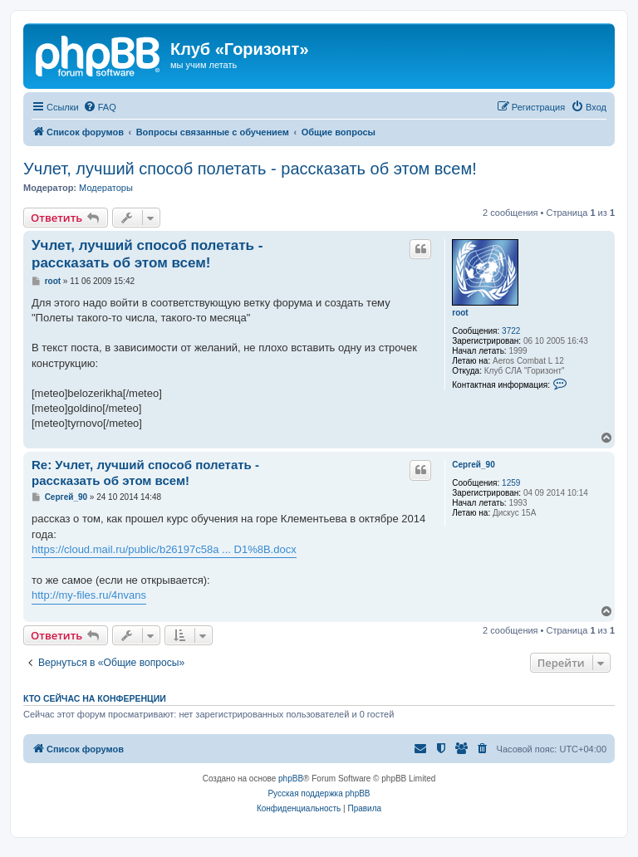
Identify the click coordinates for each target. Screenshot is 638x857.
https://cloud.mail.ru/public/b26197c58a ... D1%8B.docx (164, 549)
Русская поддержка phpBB (318, 793)
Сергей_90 (473, 464)
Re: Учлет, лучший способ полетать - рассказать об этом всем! (145, 472)
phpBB (290, 778)
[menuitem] (99, 107)
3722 (511, 330)
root (460, 312)
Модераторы (106, 188)
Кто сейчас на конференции (94, 698)
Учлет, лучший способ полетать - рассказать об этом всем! (250, 168)
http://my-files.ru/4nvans (89, 595)
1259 (511, 482)
